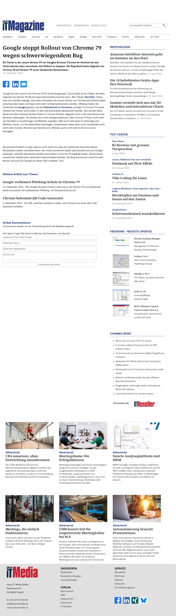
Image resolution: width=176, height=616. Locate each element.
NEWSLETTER (99, 25)
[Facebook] (6, 86)
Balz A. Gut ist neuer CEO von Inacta (133, 340)
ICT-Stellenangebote (125, 587)
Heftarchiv (120, 583)
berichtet (90, 97)
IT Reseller (66, 606)
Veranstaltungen (69, 579)
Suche (132, 30)
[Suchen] (164, 25)
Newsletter (120, 572)
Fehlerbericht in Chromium (57, 107)
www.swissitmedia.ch (17, 607)
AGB (63, 595)
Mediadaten (66, 572)
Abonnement (67, 591)
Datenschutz (67, 598)
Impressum (66, 602)
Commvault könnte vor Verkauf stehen (135, 393)
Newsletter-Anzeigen (71, 576)
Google (22, 107)
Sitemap (119, 579)
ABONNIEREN (81, 25)
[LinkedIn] (15, 86)
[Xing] (136, 602)
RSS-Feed (119, 576)
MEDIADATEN (64, 25)
